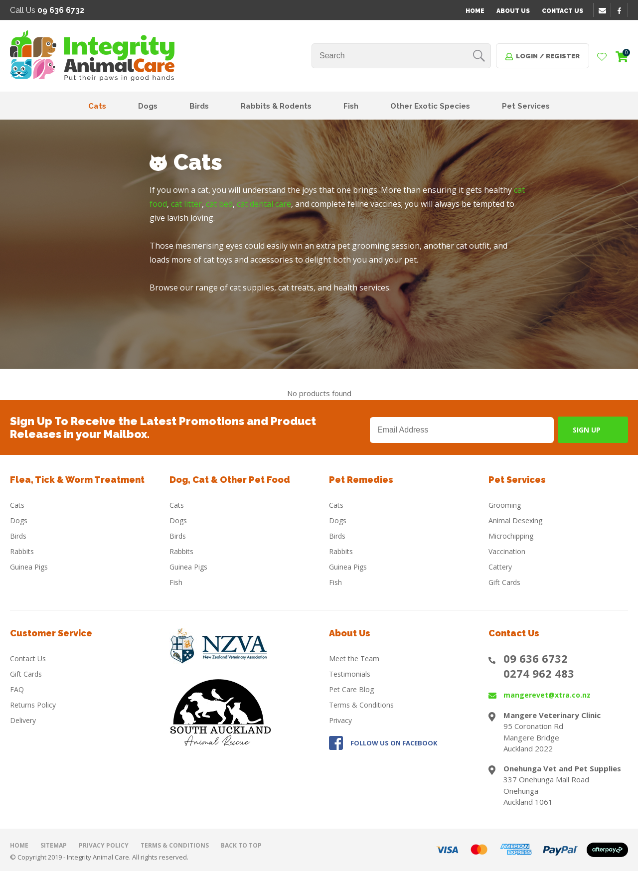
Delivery (23, 720)
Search (479, 55)
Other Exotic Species (430, 106)
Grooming (504, 505)
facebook (623, 10)
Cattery (500, 567)
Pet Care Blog (351, 689)
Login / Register (548, 56)
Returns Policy (33, 705)
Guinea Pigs (29, 567)
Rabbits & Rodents (276, 106)
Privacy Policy (104, 845)
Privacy (340, 720)
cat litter (186, 203)
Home (475, 10)
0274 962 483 (538, 673)
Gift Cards (504, 582)
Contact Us (562, 10)
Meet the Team (354, 658)
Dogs (148, 106)
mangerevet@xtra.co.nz (547, 695)
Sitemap (53, 845)
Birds (199, 106)
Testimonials (349, 674)
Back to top (241, 845)
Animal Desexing (515, 520)
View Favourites (602, 57)
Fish (350, 106)
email (604, 10)
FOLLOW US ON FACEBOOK (393, 742)
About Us (513, 10)
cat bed (219, 203)
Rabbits (22, 551)
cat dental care (264, 203)
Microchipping (510, 536)
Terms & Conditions (361, 705)
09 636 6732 (535, 658)
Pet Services (526, 106)
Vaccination (506, 551)
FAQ (17, 689)
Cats (97, 106)
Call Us (47, 10)
